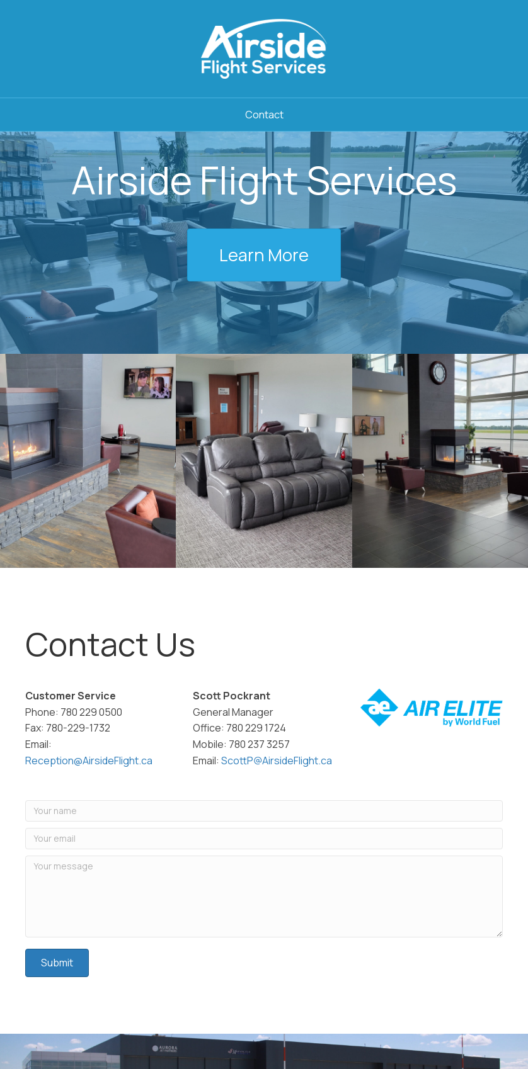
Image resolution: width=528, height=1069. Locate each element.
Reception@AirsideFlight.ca (88, 760)
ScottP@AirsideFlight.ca (276, 760)
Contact (264, 115)
